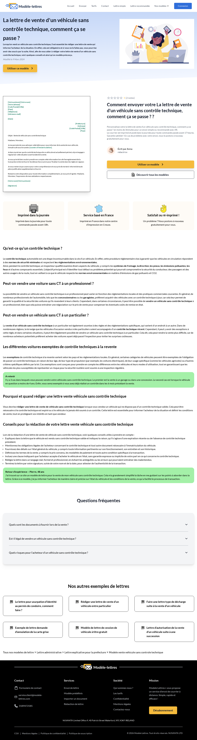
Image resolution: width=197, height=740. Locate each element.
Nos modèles (161, 5)
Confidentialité (121, 698)
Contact (105, 6)
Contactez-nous (121, 709)
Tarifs (93, 6)
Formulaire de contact (30, 687)
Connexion (183, 6)
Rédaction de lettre (73, 704)
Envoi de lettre (71, 687)
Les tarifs (118, 693)
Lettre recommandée (140, 6)
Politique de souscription (80, 733)
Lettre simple (120, 6)
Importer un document (75, 698)
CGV (16, 733)
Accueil (70, 6)
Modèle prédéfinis (73, 693)
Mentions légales (122, 704)
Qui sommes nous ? (123, 687)
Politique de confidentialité (53, 733)
